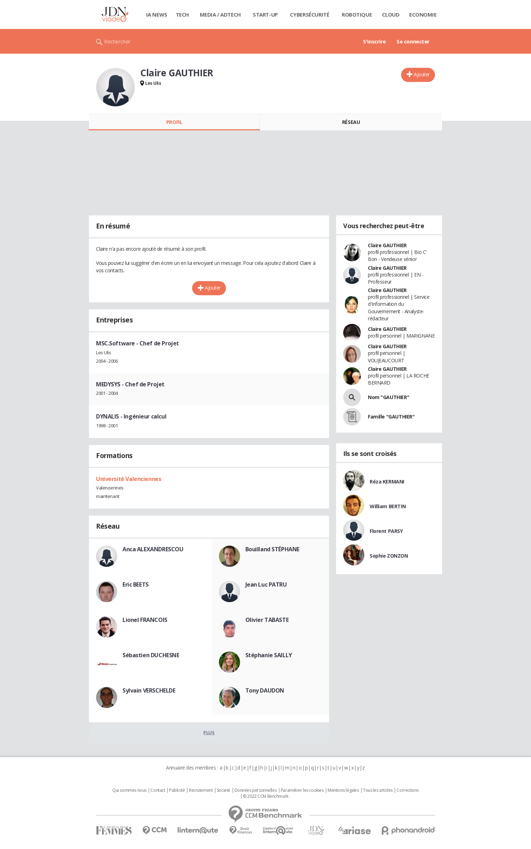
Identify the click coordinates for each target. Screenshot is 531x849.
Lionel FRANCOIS (145, 620)
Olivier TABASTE (267, 620)
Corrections (407, 790)
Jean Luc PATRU (266, 584)
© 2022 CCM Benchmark (265, 796)
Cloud (391, 14)
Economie (423, 14)
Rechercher (117, 41)
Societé (223, 790)
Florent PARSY (386, 531)
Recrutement (201, 790)
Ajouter (422, 74)
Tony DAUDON (264, 690)
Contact (157, 790)
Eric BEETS (136, 584)
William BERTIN (388, 506)
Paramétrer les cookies (302, 790)
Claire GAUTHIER (387, 245)
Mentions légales (343, 790)
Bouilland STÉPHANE (272, 549)
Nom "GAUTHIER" (388, 397)
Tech (182, 14)
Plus (208, 732)
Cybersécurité (309, 14)
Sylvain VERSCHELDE (149, 690)
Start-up (265, 14)
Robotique (357, 14)
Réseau (351, 122)
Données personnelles (255, 790)
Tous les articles (378, 790)
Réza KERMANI (387, 481)
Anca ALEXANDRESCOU (153, 549)
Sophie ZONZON (389, 555)
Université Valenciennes (128, 479)
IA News (156, 14)
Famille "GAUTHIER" (391, 416)
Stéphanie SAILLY (268, 655)
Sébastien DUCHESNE (151, 655)
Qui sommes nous (129, 790)
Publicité (177, 790)
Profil (174, 122)
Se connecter (413, 41)
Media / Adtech (220, 14)
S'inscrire (374, 41)
